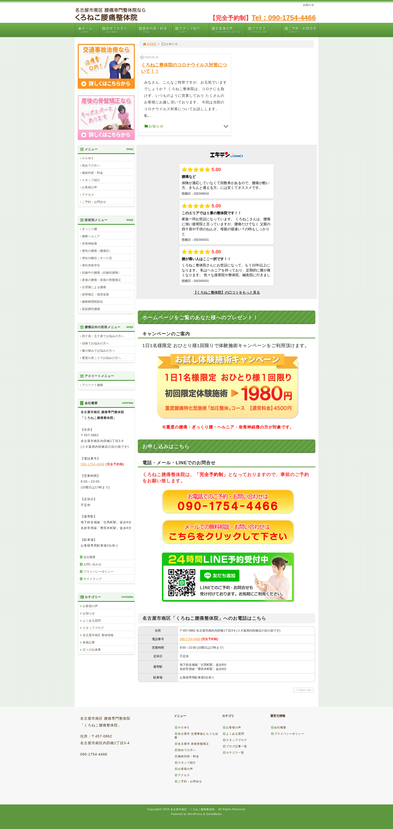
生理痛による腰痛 (94, 287)
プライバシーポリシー (98, 571)
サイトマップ (92, 579)
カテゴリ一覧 (233, 752)
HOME (149, 43)
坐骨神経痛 (89, 243)
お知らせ (89, 613)
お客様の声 (228, 30)
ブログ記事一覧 (235, 746)
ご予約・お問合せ (301, 30)
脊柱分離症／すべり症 (97, 258)
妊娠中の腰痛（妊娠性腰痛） (101, 272)
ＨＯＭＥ (88, 158)
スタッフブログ (93, 628)
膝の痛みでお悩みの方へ (98, 350)
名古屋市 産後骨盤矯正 (191, 743)
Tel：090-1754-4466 (284, 18)
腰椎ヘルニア (91, 236)
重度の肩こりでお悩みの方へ (101, 358)
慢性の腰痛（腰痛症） (97, 251)
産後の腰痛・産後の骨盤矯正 (101, 280)
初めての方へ (119, 30)
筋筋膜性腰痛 (91, 309)
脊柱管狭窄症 (91, 265)
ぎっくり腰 (89, 229)
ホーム (88, 30)
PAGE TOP (303, 690)
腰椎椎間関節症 (92, 302)
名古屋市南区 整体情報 (98, 635)
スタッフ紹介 (192, 30)
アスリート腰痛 (92, 385)
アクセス (264, 30)
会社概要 (89, 557)
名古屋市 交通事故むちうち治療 (196, 735)
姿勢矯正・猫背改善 (95, 294)
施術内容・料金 (155, 30)
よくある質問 (92, 620)
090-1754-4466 (190, 639)
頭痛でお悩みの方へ (95, 343)
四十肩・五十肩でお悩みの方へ (103, 336)
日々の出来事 (92, 649)
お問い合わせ (92, 564)
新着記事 (89, 642)
